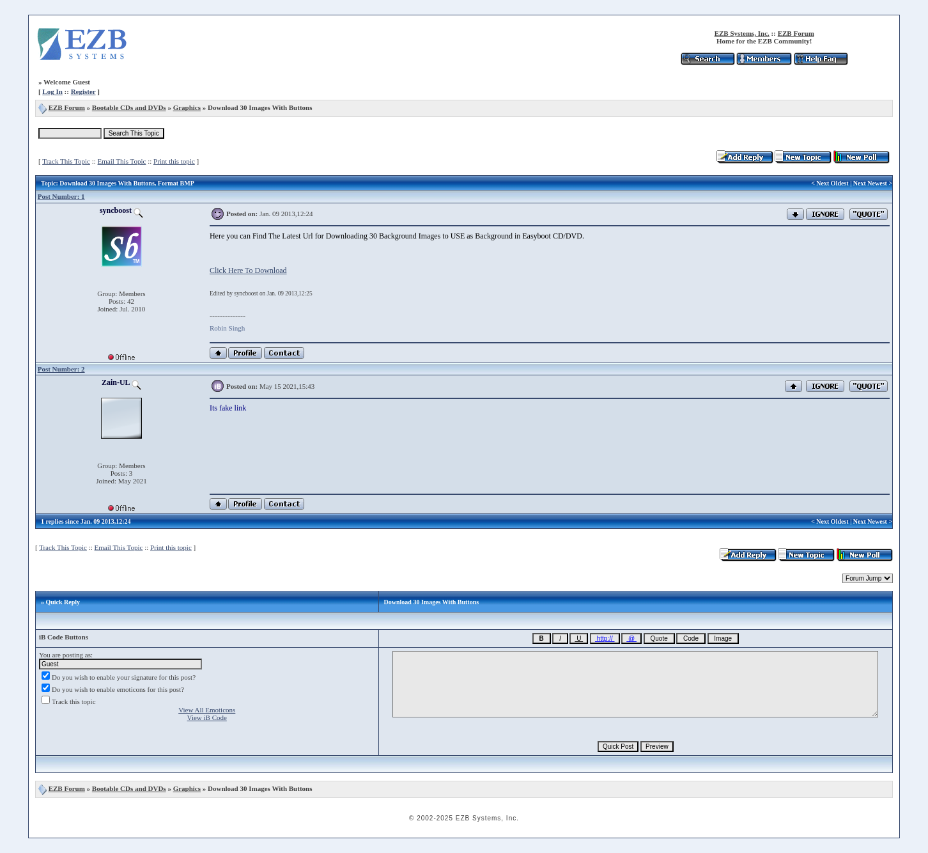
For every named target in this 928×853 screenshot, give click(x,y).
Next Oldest (832, 183)
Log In (52, 91)
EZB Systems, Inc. (742, 33)
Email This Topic (122, 161)
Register (83, 91)
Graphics (187, 107)
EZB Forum (796, 33)
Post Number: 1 (61, 196)
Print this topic (174, 161)
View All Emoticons (206, 710)
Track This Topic (66, 161)
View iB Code (207, 717)
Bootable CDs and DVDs (129, 107)
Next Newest (870, 183)
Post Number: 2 (61, 369)
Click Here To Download (248, 270)
